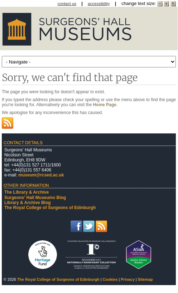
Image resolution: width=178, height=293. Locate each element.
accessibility (99, 3)
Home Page (104, 104)
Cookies (110, 279)
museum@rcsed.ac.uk (41, 175)
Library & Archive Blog (27, 202)
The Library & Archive (26, 192)
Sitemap (145, 279)
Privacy (127, 279)
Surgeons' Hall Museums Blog (35, 197)
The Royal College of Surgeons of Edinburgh (50, 207)
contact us (67, 3)
